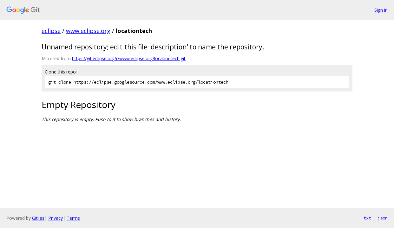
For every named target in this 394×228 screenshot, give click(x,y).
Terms (73, 218)
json (383, 218)
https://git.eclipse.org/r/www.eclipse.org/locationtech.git (129, 58)
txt (367, 218)
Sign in (381, 10)
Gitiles (38, 218)
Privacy (55, 218)
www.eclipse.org (88, 31)
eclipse (51, 31)
